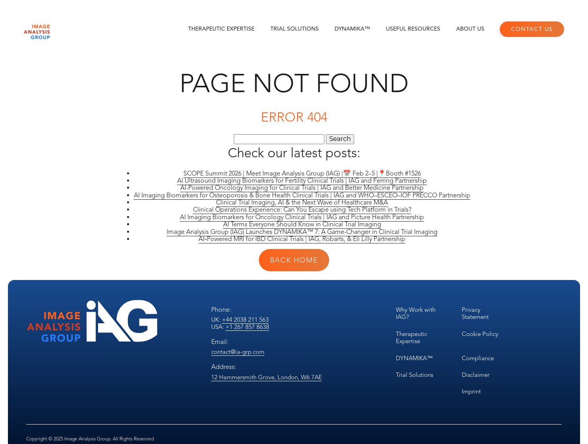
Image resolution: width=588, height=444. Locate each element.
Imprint (471, 391)
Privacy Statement (475, 313)
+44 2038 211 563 (245, 319)
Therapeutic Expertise (221, 28)
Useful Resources (413, 28)
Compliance (478, 358)
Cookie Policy (480, 334)
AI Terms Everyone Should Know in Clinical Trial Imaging (302, 224)
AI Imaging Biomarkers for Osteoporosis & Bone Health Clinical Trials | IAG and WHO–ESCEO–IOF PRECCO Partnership (302, 195)
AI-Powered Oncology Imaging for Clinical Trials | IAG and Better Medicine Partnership (302, 188)
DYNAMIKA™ (352, 28)
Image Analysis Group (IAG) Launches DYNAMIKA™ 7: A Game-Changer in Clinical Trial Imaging (302, 232)
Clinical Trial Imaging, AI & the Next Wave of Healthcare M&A (302, 203)
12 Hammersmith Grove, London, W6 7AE (266, 377)
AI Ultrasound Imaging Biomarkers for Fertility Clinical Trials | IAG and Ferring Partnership (302, 181)
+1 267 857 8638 (247, 326)
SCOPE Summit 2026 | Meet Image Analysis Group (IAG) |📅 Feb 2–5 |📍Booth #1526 (302, 174)
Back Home (294, 260)
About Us (470, 28)
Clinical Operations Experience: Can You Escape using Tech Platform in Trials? (302, 210)
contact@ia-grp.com (237, 351)
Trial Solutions (294, 28)
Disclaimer (476, 374)
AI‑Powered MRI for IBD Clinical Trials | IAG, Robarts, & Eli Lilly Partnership (302, 239)
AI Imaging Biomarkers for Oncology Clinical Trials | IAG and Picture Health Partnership (302, 217)
